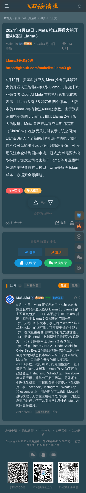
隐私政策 (28, 430)
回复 (55, 411)
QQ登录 (28, 263)
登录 (30, 252)
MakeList (12, 44)
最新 (64, 285)
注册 (56, 252)
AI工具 (14, 190)
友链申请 (11, 430)
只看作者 (33, 285)
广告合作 (44, 430)
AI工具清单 (30, 18)
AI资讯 (44, 18)
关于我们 (61, 430)
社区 (17, 18)
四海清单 (34, 441)
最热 (75, 285)
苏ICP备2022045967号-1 (57, 441)
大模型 (33, 190)
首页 (8, 18)
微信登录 (58, 263)
